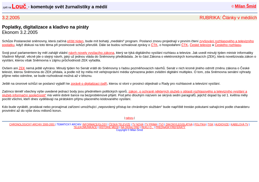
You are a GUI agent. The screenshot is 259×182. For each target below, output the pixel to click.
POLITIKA (200, 124)
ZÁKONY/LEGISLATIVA (179, 124)
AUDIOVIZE (222, 124)
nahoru (129, 118)
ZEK (22, 68)
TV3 (161, 124)
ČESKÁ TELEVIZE (119, 124)
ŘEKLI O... (147, 127)
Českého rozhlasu (228, 45)
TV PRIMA (151, 124)
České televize (200, 45)
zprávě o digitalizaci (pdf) (89, 83)
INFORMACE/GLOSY (94, 124)
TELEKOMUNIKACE (85, 127)
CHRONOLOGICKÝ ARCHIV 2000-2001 (32, 124)
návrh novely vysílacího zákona (91, 53)
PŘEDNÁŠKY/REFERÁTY (170, 127)
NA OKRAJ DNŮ (130, 127)
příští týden (75, 41)
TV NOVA (137, 124)
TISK (210, 124)
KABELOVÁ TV (239, 124)
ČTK (154, 45)
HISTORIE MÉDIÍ (109, 127)
